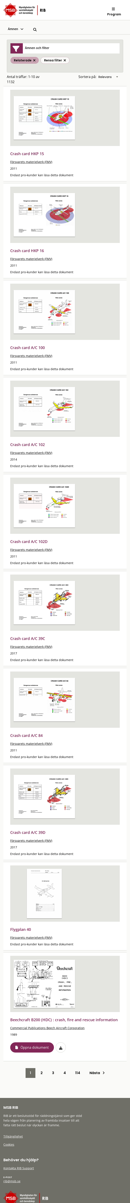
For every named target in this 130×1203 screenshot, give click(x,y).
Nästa (97, 1072)
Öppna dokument (34, 1047)
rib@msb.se (11, 1181)
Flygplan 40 (20, 929)
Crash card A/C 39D (27, 832)
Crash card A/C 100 (27, 347)
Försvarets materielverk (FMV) (31, 162)
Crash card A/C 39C (27, 638)
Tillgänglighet (13, 1136)
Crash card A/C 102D (29, 541)
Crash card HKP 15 (27, 153)
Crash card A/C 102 (27, 444)
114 (77, 1072)
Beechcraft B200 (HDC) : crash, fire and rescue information (64, 1019)
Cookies (8, 1144)
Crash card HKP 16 (27, 250)
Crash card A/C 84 (26, 735)
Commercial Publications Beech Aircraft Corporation (47, 1028)
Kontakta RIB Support (18, 1168)
